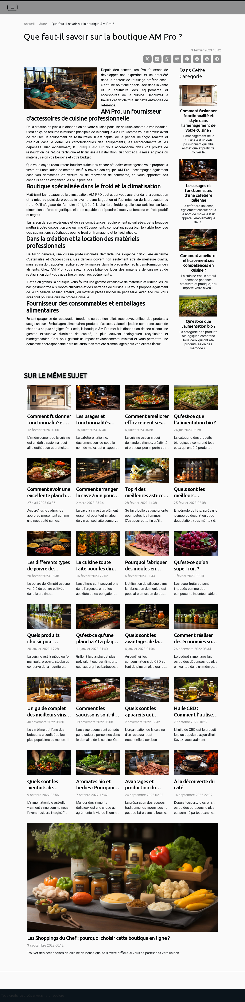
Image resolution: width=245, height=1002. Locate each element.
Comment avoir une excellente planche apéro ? (48, 495)
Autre (43, 24)
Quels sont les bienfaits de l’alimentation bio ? (48, 788)
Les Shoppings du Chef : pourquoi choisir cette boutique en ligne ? (98, 938)
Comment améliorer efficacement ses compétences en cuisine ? (198, 262)
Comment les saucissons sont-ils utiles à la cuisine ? (96, 715)
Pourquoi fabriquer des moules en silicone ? (146, 569)
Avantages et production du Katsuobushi (140, 788)
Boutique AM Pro (90, 147)
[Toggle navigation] (12, 7)
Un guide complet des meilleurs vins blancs (46, 715)
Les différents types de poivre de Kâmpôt (48, 569)
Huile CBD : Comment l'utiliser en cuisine (194, 715)
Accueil (29, 24)
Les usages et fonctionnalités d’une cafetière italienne (198, 193)
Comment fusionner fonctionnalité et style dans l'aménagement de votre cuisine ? (198, 121)
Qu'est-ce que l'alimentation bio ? (198, 324)
